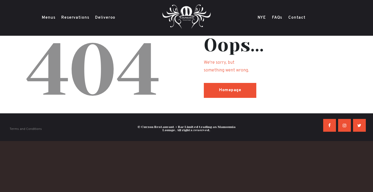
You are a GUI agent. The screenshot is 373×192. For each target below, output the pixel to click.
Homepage (230, 90)
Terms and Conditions (26, 129)
